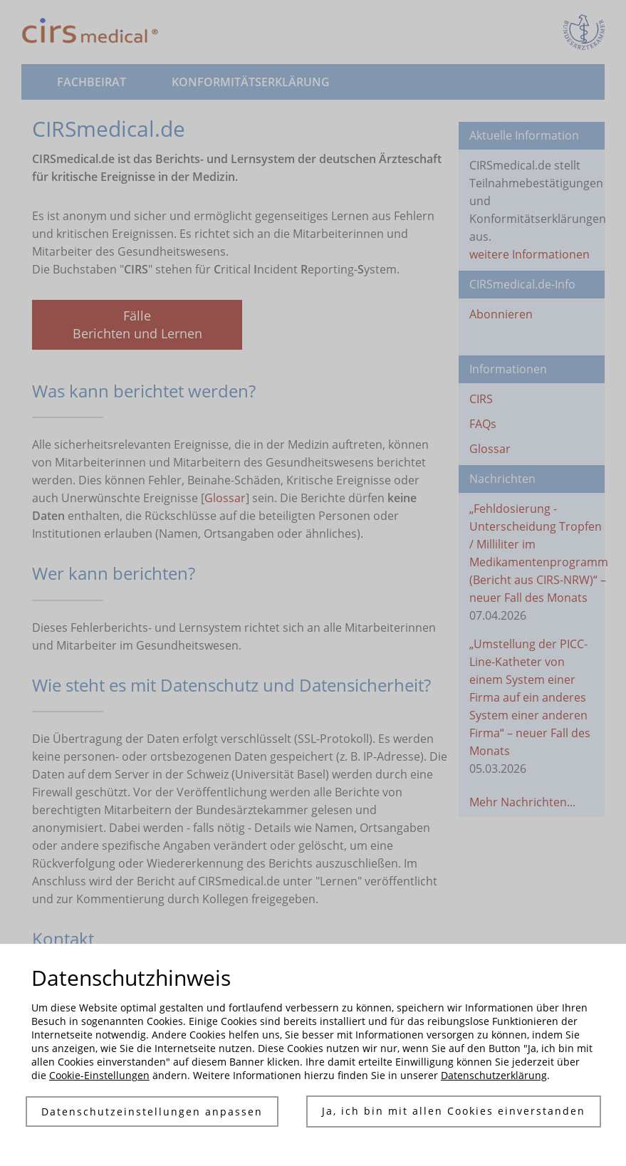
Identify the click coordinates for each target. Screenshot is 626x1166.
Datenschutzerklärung (494, 1075)
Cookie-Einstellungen (99, 1075)
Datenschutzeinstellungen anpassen (151, 1111)
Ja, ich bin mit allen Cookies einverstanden (453, 1111)
